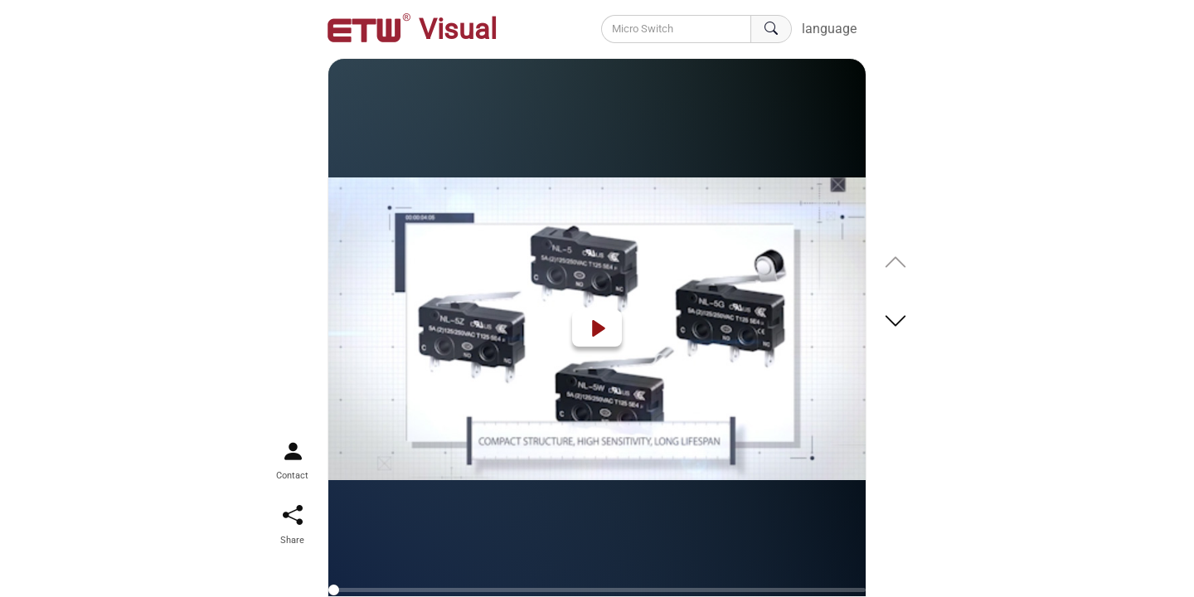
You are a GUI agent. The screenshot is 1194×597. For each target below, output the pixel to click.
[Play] (597, 328)
